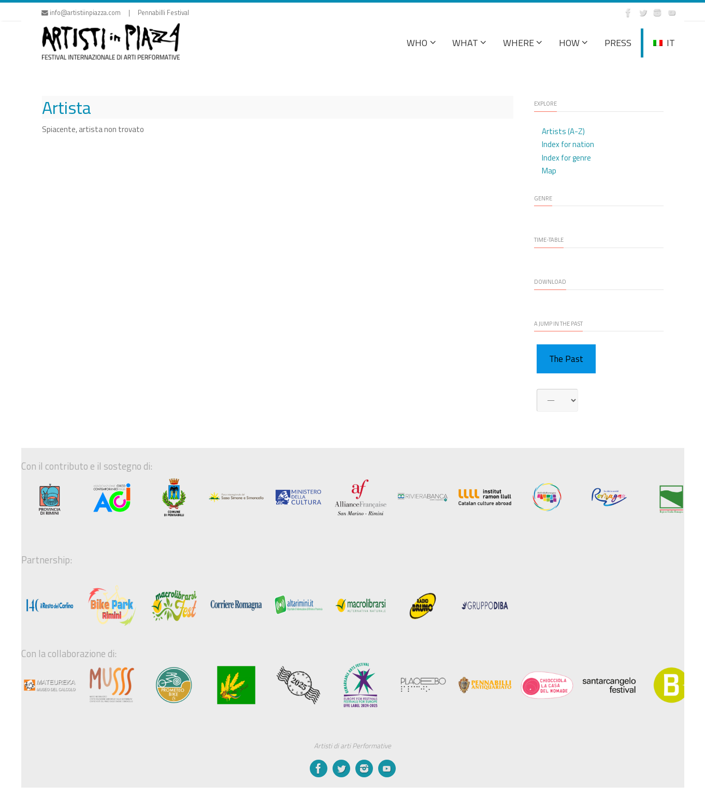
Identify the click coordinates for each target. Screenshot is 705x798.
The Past (566, 359)
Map (549, 171)
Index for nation (568, 144)
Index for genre (566, 158)
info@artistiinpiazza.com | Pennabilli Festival (115, 13)
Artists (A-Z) (563, 131)
